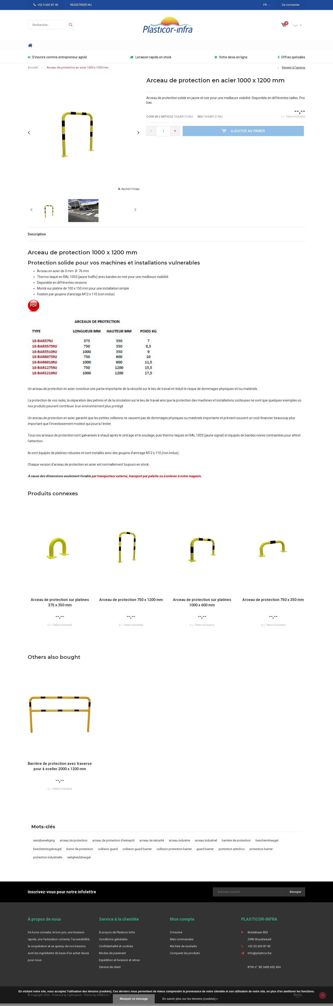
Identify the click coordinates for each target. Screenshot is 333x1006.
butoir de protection (79, 851)
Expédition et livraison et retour (119, 962)
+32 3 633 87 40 (46, 4)
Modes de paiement (112, 955)
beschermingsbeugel (47, 851)
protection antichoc (232, 851)
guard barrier (205, 851)
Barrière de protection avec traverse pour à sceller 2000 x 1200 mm (60, 769)
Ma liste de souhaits (183, 948)
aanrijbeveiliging (44, 843)
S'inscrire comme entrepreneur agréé (57, 60)
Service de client (110, 969)
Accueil (33, 70)
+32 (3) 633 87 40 (259, 948)
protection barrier (261, 851)
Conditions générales (113, 942)
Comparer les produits (185, 955)
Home (30, 48)
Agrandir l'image (130, 191)
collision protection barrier (174, 851)
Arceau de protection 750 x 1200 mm (131, 602)
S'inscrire (176, 935)
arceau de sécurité (151, 843)
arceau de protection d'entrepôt (113, 843)
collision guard (108, 851)
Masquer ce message (134, 998)
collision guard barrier (137, 851)
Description (37, 237)
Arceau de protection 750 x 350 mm (273, 602)
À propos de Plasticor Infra (117, 935)
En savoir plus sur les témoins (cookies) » (190, 998)
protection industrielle (47, 860)
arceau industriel (206, 843)
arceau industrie (179, 843)
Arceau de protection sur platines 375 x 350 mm (60, 605)
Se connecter (290, 4)
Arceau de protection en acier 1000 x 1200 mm (77, 70)
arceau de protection (73, 843)
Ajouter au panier (244, 133)
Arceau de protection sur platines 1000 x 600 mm (202, 605)
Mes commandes (181, 942)
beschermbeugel (267, 843)
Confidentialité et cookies (116, 948)
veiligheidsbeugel (79, 860)
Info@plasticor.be (259, 955)
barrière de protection (236, 843)
